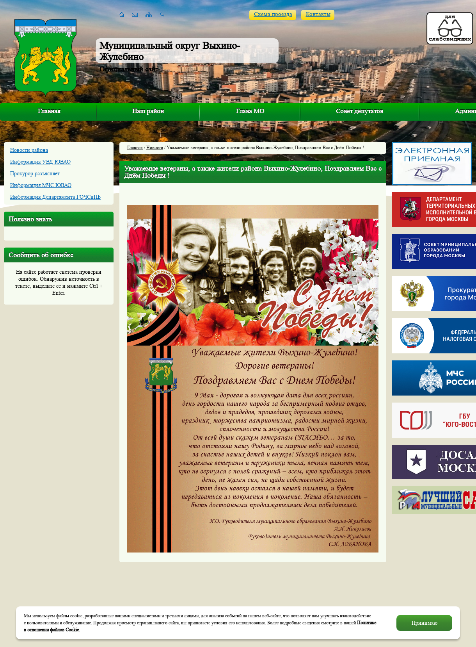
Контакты (318, 14)
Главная (49, 111)
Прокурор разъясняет (35, 173)
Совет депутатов (359, 111)
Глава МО (250, 111)
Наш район (148, 111)
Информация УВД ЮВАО (40, 162)
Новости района (29, 150)
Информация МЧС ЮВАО (40, 185)
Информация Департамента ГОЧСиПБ (55, 197)
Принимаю (424, 623)
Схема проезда (273, 14)
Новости (154, 147)
